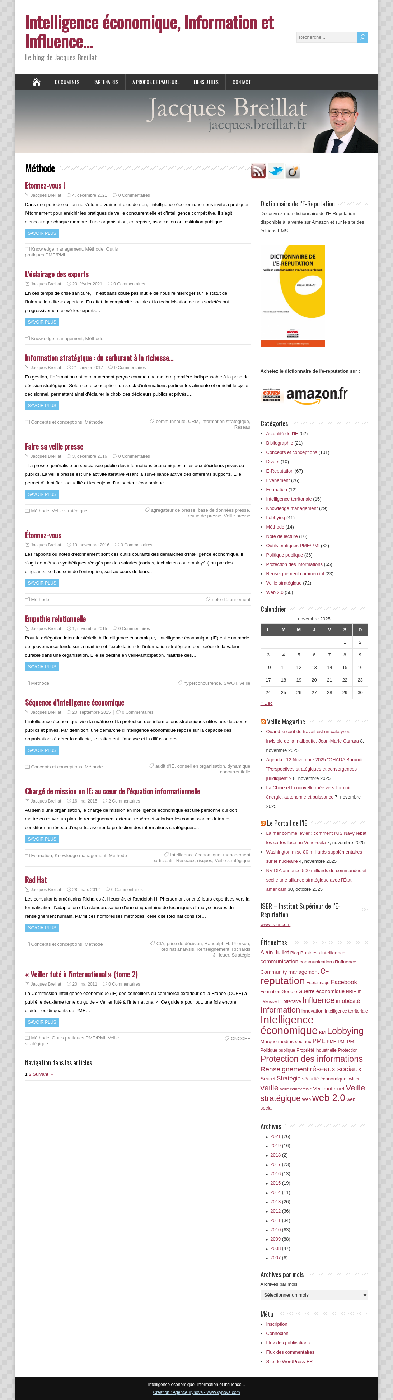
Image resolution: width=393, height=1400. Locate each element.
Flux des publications (288, 1342)
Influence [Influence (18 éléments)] (318, 1000)
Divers (273, 461)
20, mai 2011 (84, 984)
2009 (280, 1239)
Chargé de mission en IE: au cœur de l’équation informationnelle (112, 790)
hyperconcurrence (202, 683)
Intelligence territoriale (289, 499)
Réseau (242, 427)
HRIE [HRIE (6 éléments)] (351, 991)
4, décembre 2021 (89, 195)
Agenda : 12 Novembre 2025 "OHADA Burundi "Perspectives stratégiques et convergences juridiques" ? (314, 769)
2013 (280, 1201)
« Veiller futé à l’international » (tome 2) (81, 974)
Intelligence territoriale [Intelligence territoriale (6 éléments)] (346, 1011)
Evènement (278, 480)
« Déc (267, 703)
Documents (67, 81)
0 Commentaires (134, 195)
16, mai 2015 (84, 801)
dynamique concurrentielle (235, 769)
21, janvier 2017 (87, 367)
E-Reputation (280, 471)
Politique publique (284, 555)
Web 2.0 (275, 592)
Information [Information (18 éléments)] (280, 1009)
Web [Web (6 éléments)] (306, 1099)
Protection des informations (294, 564)
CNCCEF (240, 1038)
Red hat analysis (177, 949)
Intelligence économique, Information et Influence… (149, 31)
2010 (280, 1229)
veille (245, 683)
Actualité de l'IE (282, 433)
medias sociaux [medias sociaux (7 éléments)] (295, 1041)
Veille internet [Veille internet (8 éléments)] (329, 1089)
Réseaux (185, 860)
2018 (278, 1155)
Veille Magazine (286, 721)
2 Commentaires (124, 801)
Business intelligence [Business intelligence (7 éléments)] (322, 952)
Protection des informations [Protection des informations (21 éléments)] (312, 1059)
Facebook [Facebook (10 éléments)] (344, 982)
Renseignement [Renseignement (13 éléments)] (285, 1069)
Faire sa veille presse (54, 446)
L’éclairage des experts (57, 273)
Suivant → (43, 1074)
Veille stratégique (69, 510)
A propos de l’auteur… (156, 81)
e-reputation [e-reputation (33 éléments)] (295, 975)
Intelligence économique (195, 854)
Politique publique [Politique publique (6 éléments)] (278, 1050)
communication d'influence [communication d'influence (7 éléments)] (328, 961)
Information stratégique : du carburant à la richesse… (99, 357)
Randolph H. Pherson (227, 943)
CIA (160, 943)
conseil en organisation (201, 766)
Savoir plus (42, 233)
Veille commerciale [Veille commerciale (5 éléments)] (296, 1089)
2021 (280, 1136)
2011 (280, 1220)
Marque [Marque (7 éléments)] (269, 1041)
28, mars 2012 (86, 889)
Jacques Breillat (46, 195)
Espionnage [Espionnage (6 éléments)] (317, 982)
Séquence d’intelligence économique (74, 702)
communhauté (170, 421)
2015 (280, 1183)
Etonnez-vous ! (45, 185)
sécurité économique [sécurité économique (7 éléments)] (324, 1079)
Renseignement (213, 949)
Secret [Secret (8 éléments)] (268, 1079)
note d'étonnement (231, 599)
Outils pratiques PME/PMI (78, 1038)
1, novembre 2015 (89, 628)
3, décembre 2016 (89, 456)
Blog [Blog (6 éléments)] (294, 952)
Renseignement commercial (295, 573)
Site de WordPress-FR (289, 1361)
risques (204, 860)
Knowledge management (57, 249)
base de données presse (223, 510)
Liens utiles (206, 81)
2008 (280, 1248)
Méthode (94, 249)
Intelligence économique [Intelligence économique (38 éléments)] (289, 1025)
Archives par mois (279, 1284)
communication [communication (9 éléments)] (280, 961)
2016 (280, 1173)
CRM (193, 421)
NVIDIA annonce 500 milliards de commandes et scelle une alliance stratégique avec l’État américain (316, 880)
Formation (41, 855)
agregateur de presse (173, 510)
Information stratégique (225, 421)
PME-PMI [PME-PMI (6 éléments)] (336, 1041)
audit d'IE (165, 766)
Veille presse (237, 515)
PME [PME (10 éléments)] (319, 1041)
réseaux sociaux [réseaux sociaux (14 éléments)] (336, 1069)
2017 (280, 1164)
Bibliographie (279, 443)
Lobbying (275, 517)
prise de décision (184, 943)
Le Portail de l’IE (287, 823)
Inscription (276, 1324)
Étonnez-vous (43, 534)
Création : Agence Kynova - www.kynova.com (196, 1392)
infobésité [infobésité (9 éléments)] (348, 1001)
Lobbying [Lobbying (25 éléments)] (345, 1031)
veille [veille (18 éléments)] (270, 1087)
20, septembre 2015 (91, 712)
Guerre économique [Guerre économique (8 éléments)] (321, 991)
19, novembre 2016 (90, 545)
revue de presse (204, 515)
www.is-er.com (276, 924)
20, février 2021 (87, 284)
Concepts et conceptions (56, 422)
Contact (242, 81)
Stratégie (240, 955)
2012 (280, 1211)
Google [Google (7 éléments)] (289, 991)
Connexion (277, 1333)
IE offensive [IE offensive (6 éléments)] (289, 1001)
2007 (278, 1257)
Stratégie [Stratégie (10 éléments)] (289, 1078)
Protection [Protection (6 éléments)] (347, 1050)
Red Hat (36, 879)
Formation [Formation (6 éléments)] (270, 991)
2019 (280, 1145)
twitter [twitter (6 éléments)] (354, 1079)
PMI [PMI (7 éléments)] (351, 1041)
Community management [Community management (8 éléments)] (290, 972)
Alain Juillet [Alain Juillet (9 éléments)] (275, 952)
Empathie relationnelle (55, 618)
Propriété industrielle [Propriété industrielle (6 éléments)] (316, 1050)
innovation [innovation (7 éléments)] (312, 1011)
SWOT (230, 683)
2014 (280, 1192)
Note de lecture (282, 536)
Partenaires (105, 81)
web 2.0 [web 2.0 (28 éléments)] (328, 1097)
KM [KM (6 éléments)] (322, 1032)
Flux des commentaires (290, 1352)
